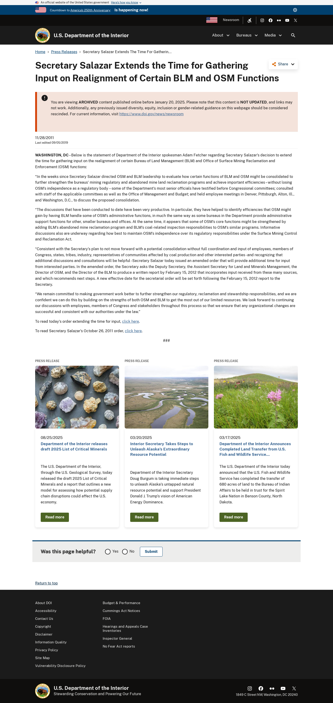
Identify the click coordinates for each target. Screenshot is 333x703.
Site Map (42, 658)
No (132, 551)
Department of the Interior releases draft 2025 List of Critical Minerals (74, 446)
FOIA (107, 619)
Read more (54, 517)
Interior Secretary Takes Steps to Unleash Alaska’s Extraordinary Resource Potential (161, 449)
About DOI (43, 603)
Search (293, 35)
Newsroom (231, 19)
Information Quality (51, 642)
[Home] (42, 35)
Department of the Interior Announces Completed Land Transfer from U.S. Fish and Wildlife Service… (255, 449)
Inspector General (117, 638)
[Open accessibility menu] (249, 20)
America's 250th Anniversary (90, 10)
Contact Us (44, 619)
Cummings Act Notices (121, 611)
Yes (115, 551)
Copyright (43, 626)
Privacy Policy (46, 650)
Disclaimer (43, 634)
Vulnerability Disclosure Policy (60, 666)
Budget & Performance (121, 603)
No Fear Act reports (119, 646)
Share (283, 64)
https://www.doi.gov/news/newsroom (151, 114)
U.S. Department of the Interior (91, 35)
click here (130, 321)
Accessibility (45, 611)
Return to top (46, 583)
